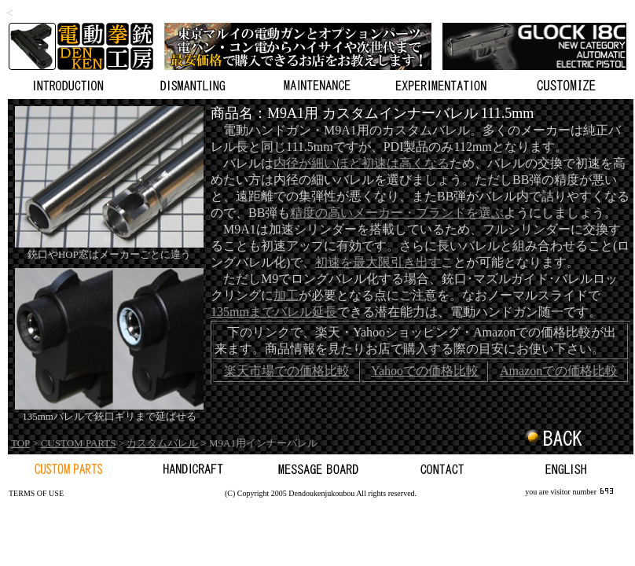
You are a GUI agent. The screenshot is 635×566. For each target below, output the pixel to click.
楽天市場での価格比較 (287, 370)
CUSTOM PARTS (78, 443)
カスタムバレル (162, 443)
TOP (20, 443)
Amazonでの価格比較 (559, 370)
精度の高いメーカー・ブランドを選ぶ (397, 212)
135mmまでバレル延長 (274, 311)
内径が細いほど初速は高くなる (361, 163)
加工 (286, 295)
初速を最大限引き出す (378, 262)
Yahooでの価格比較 (425, 370)
